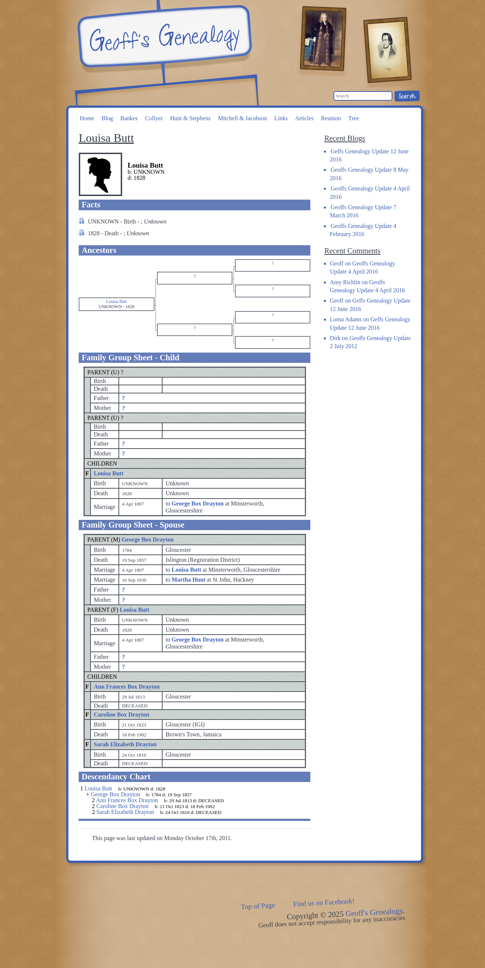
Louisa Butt (108, 473)
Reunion (331, 118)
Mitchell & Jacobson (242, 118)
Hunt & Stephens (190, 118)
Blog (107, 118)
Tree (353, 118)
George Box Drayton (148, 539)
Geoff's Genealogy (163, 37)
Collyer (154, 118)
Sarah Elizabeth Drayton (125, 744)
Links (281, 118)
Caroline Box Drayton (121, 714)
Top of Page (257, 906)
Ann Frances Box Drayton (127, 686)
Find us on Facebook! (323, 902)
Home (87, 118)
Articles (304, 118)
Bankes (129, 118)
